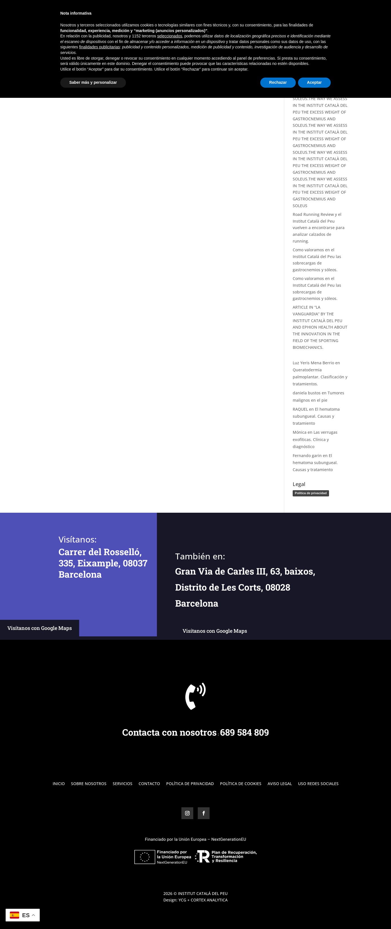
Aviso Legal (280, 784)
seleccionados (169, 867)
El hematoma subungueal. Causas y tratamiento (316, 416)
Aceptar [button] (314, 913)
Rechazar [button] (278, 913)
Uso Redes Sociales (318, 784)
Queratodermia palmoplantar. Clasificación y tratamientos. (320, 376)
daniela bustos (307, 392)
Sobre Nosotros (267, 11)
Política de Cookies (240, 784)
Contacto (339, 11)
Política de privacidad (311, 493)
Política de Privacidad (190, 784)
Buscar (338, 44)
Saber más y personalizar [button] (93, 913)
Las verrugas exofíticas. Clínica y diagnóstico (315, 439)
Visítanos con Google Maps (39, 628)
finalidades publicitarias (99, 878)
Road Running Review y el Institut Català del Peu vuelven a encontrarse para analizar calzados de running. (319, 228)
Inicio (239, 11)
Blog (318, 11)
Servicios (298, 11)
